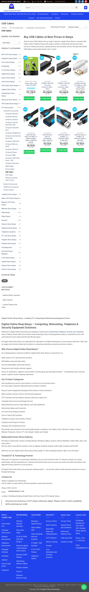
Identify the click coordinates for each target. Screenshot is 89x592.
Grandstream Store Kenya (8, 94)
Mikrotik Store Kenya (9, 209)
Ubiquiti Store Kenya (9, 243)
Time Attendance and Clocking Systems (51, 553)
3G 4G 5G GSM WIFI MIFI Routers (21, 539)
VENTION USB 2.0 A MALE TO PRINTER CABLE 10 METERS (64, 137)
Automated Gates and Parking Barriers (51, 531)
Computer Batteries (11, 114)
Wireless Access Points (21, 576)
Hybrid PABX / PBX (36, 529)
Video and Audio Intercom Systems (37, 536)
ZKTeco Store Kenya (9, 269)
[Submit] (76, 7)
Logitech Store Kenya (9, 194)
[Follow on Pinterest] (85, 1)
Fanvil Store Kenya (8, 82)
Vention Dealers (8, 190)
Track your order (66, 538)
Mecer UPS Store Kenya (10, 198)
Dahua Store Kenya (8, 74)
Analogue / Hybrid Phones (36, 522)
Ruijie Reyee (6, 216)
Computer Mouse (11, 152)
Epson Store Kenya (8, 78)
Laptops (4, 560)
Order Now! (30, 98)
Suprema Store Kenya (9, 228)
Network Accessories (10, 184)
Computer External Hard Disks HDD (11, 124)
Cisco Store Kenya (8, 62)
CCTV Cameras (51, 538)
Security (32, 18)
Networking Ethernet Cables (22, 562)
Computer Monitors (11, 149)
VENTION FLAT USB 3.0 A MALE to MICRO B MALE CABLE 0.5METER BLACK (31, 138)
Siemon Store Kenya (9, 224)
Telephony (62, 332)
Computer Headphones (13, 133)
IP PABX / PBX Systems (36, 544)
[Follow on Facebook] (76, 1)
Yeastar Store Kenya (9, 265)
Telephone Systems (78, 14)
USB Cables (9, 172)
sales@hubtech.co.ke (16, 491)
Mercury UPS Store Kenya (8, 203)
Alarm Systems (51, 525)
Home (4, 28)
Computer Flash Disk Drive (12, 129)
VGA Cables (9, 175)
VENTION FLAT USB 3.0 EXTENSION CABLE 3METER (47, 137)
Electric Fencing (51, 542)
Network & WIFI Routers (21, 556)
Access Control (51, 521)
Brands (58, 18)
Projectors (5, 570)
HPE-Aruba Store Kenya (10, 104)
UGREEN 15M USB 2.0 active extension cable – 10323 (64, 86)
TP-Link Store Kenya (9, 236)
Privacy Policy (66, 521)
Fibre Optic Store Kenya (10, 86)
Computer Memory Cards (11, 145)
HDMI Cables (9, 166)
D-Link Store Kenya (8, 70)
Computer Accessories (35, 28)
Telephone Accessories (11, 187)
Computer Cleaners (11, 119)
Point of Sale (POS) (6, 565)
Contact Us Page (67, 542)
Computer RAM (10, 155)
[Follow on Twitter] (82, 1)
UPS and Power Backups (45, 18)
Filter (4, 280)
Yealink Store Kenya (8, 262)
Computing (55, 14)
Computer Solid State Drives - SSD (12, 159)
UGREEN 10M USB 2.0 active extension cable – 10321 (47, 86)
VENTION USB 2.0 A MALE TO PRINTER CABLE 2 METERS (80, 137)
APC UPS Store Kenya (9, 54)
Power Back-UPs (6, 525)
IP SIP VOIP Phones (35, 550)
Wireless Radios (22, 567)
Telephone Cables (35, 557)
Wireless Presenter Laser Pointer (11, 179)
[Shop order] (77, 27)
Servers (19, 571)
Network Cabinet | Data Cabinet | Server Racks (22, 548)
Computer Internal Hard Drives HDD (13, 137)
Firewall (49, 546)
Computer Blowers (11, 117)
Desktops (5, 556)
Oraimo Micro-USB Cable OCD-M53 (31, 84)
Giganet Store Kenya (9, 89)
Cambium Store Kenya (9, 58)
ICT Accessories (43, 14)
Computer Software (5, 550)
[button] (85, 7)
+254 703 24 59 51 (60, 1)
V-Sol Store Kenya (8, 258)
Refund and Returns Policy (66, 533)
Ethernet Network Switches (19, 523)
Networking (65, 14)
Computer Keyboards (12, 141)
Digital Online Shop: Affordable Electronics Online (20, 14)
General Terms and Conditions (66, 526)
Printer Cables (9, 169)
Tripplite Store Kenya (9, 240)
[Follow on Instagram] (79, 1)
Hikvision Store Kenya (9, 100)
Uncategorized (7, 247)
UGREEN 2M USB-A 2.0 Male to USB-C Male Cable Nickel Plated (80, 86)
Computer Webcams (12, 163)
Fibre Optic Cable (20, 531)
